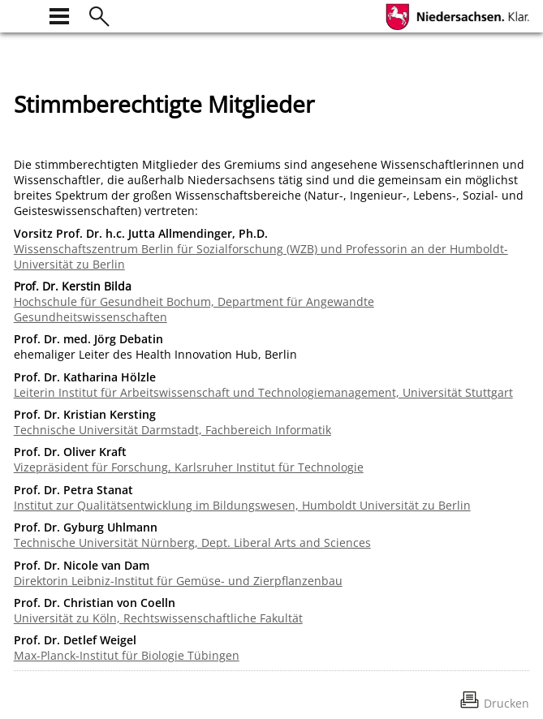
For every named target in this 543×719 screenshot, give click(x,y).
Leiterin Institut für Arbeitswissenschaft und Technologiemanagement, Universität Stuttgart (263, 392)
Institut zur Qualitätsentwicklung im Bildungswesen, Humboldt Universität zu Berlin (242, 505)
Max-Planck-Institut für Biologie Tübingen (126, 655)
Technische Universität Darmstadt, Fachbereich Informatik (172, 429)
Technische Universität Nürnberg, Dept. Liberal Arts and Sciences (192, 542)
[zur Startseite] (23, 14)
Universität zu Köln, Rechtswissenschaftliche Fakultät (158, 618)
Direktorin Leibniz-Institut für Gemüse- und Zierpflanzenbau (178, 580)
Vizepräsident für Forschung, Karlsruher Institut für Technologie (189, 467)
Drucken (506, 703)
